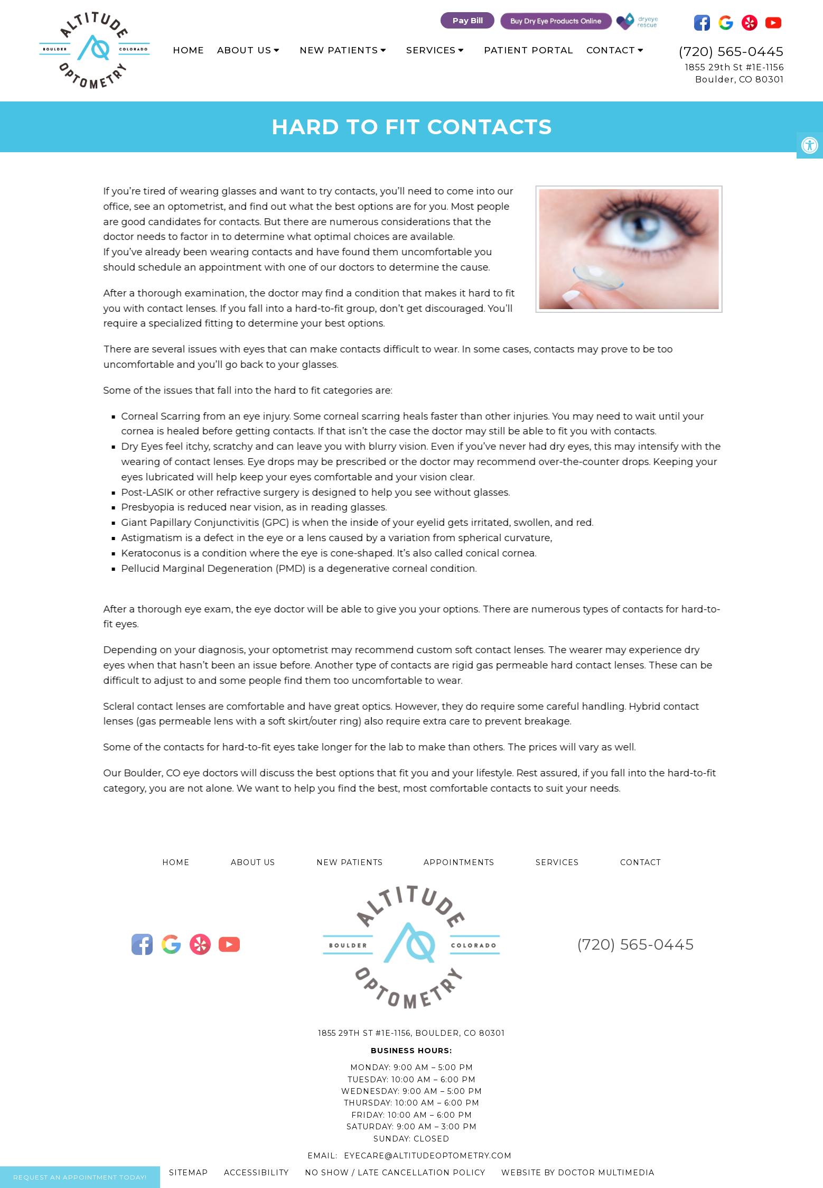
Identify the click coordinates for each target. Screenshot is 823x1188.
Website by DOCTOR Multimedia (577, 1172)
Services (431, 50)
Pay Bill (468, 20)
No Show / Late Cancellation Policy (395, 1172)
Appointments (459, 862)
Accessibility (256, 1172)
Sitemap (188, 1172)
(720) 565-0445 (731, 51)
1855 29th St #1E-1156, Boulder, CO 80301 (411, 1033)
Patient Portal (528, 50)
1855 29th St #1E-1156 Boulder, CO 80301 (734, 73)
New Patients (339, 50)
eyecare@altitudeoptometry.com (428, 1156)
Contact (610, 50)
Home (188, 50)
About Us (244, 50)
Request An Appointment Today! (80, 1177)
